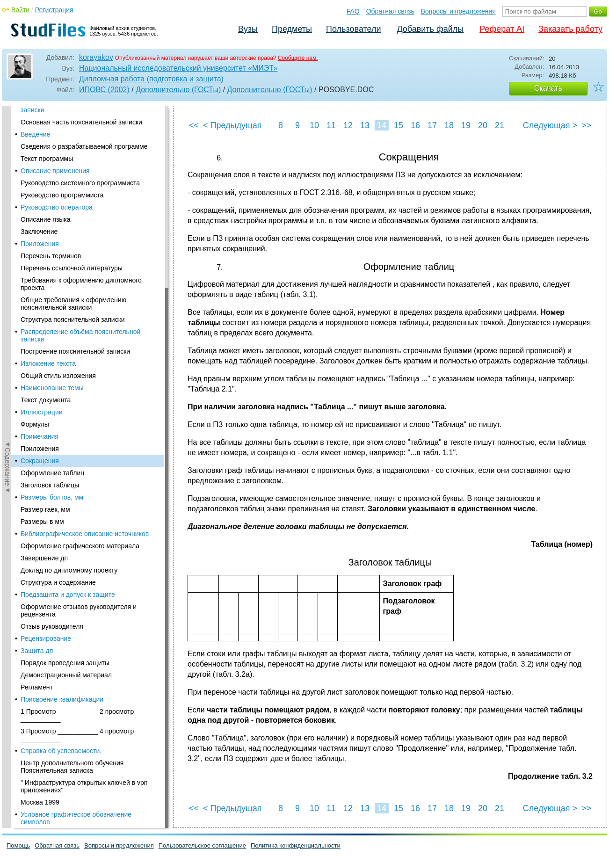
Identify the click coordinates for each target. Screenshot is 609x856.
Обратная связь (390, 11)
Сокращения (40, 126)
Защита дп (37, 315)
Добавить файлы (430, 29)
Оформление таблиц (52, 138)
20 (482, 125)
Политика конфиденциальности (296, 845)
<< (194, 125)
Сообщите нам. (298, 58)
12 (348, 125)
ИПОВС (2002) (104, 90)
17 (432, 125)
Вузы (248, 29)
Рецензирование (46, 303)
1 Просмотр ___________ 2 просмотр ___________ (77, 380)
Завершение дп (44, 223)
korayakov (96, 57)
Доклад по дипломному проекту (69, 235)
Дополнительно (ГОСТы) (178, 90)
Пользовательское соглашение (202, 845)
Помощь (18, 845)
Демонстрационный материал (66, 340)
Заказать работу (570, 29)
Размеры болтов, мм (52, 162)
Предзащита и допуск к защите (68, 259)
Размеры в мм (42, 186)
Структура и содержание (58, 247)
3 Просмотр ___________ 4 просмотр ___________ (77, 399)
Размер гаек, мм (45, 174)
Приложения (40, 113)
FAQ (353, 11)
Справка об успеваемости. (61, 416)
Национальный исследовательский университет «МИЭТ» (178, 68)
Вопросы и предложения (458, 11)
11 (331, 125)
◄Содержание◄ (7, 269)
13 (365, 125)
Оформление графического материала (80, 211)
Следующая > (550, 125)
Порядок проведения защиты (65, 328)
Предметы (292, 29)
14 (381, 125)
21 (499, 125)
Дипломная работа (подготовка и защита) (151, 79)
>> (586, 125)
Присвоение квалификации (62, 364)
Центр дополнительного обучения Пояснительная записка (72, 431)
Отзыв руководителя (52, 291)
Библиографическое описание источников (85, 199)
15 (398, 125)
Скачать (548, 88)
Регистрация (54, 10)
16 (415, 125)
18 (449, 125)
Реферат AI (501, 29)
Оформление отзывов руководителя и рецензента (79, 275)
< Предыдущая (232, 125)
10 (314, 125)
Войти (20, 10)
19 (466, 125)
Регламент (37, 352)
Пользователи (353, 29)
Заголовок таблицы (50, 150)
